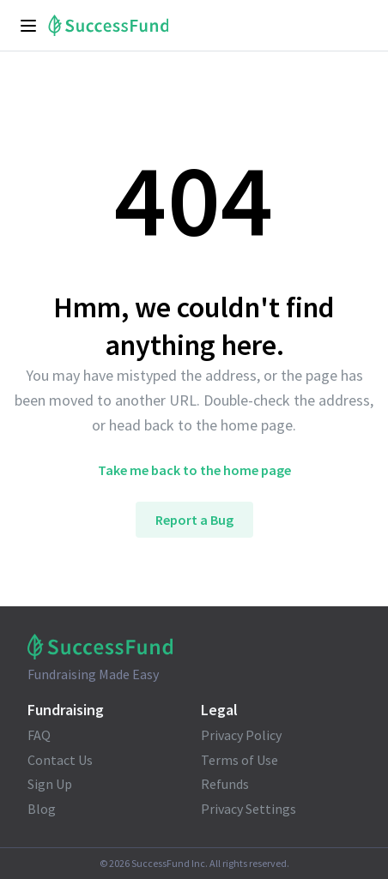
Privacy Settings (248, 808)
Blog (41, 808)
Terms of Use (239, 759)
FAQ (39, 735)
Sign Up (49, 783)
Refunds (225, 783)
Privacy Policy (241, 735)
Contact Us (60, 759)
